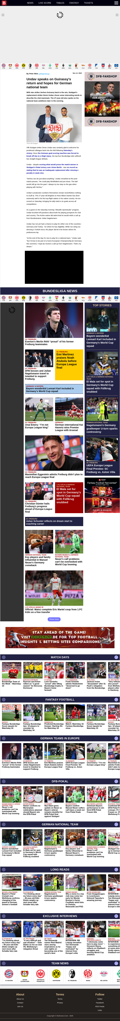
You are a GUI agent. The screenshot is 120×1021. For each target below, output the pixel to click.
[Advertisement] (60, 40)
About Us (20, 995)
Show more (54, 616)
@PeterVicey (44, 70)
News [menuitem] (30, 3)
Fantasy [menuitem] (74, 3)
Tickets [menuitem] (88, 3)
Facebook (100, 999)
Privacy (60, 999)
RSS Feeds (99, 1003)
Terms (60, 995)
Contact (20, 999)
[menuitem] (13, 3)
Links (100, 1007)
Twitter (99, 995)
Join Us (20, 1003)
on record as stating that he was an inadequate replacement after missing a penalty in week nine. (52, 166)
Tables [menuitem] (60, 3)
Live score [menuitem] (45, 3)
